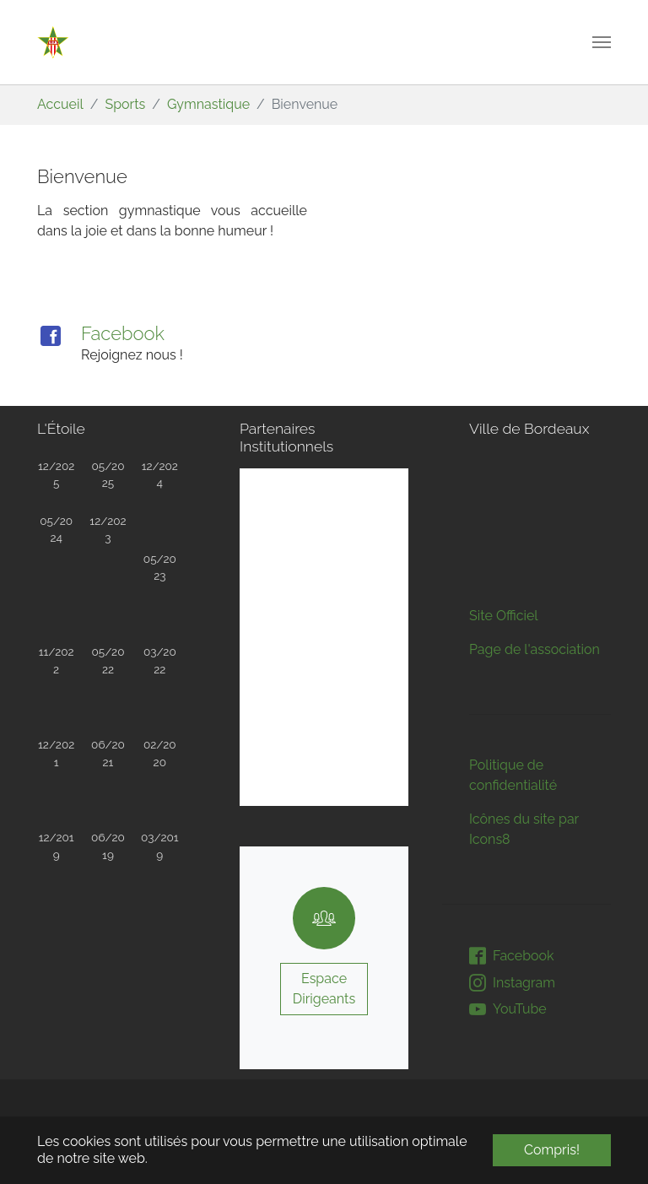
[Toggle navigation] (601, 42)
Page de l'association (534, 508)
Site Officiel (503, 474)
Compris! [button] (552, 1150)
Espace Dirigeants (324, 988)
